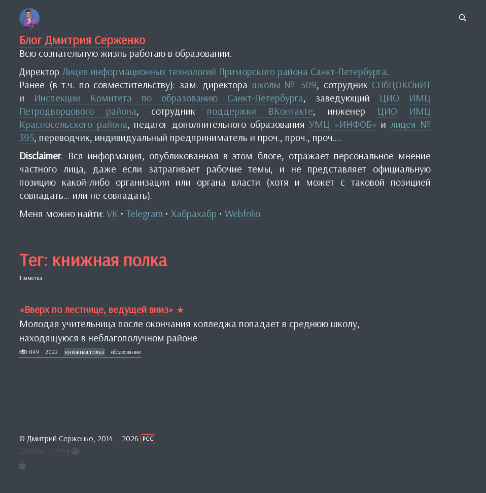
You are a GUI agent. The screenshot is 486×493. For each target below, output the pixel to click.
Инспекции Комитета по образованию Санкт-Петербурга (168, 97)
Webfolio (242, 213)
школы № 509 (284, 84)
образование (126, 352)
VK (112, 213)
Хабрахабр (194, 213)
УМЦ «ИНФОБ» (342, 124)
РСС (148, 438)
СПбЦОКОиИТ (401, 84)
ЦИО (389, 97)
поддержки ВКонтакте (260, 110)
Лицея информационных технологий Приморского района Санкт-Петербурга (224, 71)
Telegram (144, 213)
